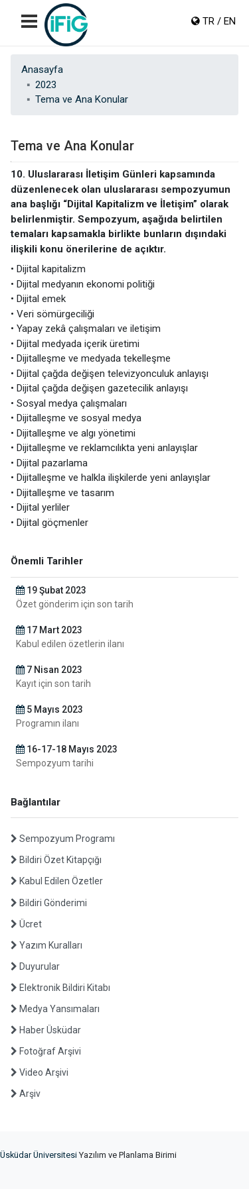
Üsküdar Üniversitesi (38, 1155)
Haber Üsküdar (46, 1030)
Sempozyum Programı (63, 838)
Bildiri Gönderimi (49, 903)
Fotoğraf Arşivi (46, 1051)
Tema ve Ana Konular (81, 99)
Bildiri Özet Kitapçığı (56, 859)
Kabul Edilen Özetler (57, 881)
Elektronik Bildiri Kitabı (60, 987)
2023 (45, 85)
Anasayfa (42, 70)
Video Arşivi (39, 1072)
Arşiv (26, 1093)
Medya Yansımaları (55, 1009)
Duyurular (35, 966)
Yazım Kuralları (46, 945)
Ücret (26, 924)
